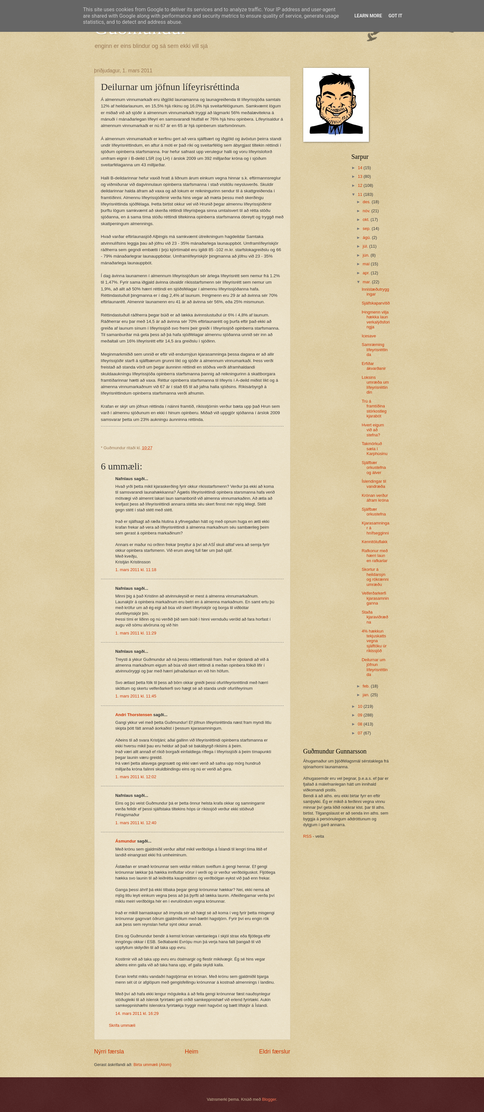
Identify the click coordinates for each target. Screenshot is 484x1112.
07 (360, 733)
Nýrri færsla (109, 1051)
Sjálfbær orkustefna (374, 511)
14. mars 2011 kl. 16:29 (137, 1013)
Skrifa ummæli (122, 1025)
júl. (366, 246)
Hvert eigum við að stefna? (373, 430)
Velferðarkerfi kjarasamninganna (375, 598)
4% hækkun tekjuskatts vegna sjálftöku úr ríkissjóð (374, 641)
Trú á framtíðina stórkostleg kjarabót (374, 408)
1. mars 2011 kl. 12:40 (135, 822)
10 (360, 706)
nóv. (367, 210)
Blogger (269, 1099)
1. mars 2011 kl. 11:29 (135, 633)
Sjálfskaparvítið (376, 303)
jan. (366, 694)
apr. (367, 272)
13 (360, 176)
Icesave (369, 335)
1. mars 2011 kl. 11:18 (135, 569)
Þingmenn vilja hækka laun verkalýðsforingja (376, 319)
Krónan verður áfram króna (375, 498)
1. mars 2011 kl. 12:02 (135, 776)
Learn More (368, 15)
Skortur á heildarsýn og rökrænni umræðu (375, 577)
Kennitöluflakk (375, 541)
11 (360, 194)
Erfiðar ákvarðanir (374, 366)
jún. (366, 255)
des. (367, 201)
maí (367, 263)
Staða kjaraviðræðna (375, 617)
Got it (395, 15)
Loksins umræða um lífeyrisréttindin (375, 385)
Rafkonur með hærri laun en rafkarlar (375, 555)
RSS (307, 836)
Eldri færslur (274, 1051)
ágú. (367, 237)
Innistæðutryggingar (375, 291)
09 (360, 715)
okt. (366, 219)
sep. (367, 228)
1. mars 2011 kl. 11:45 (135, 696)
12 (360, 185)
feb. (367, 686)
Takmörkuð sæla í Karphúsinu (375, 448)
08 (360, 724)
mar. (367, 281)
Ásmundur (125, 841)
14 (360, 167)
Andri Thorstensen (133, 714)
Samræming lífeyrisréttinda (375, 349)
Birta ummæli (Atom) (152, 1064)
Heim (191, 1051)
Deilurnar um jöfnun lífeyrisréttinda (375, 667)
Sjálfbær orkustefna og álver (374, 467)
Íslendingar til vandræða (374, 483)
